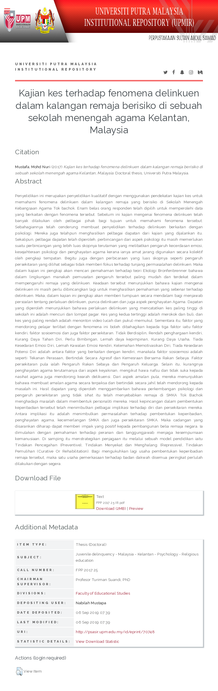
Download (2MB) (111, 508)
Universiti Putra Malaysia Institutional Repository (56, 67)
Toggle (10, 10)
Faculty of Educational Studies (103, 593)
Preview (136, 508)
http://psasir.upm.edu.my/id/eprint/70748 (115, 631)
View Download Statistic (97, 641)
